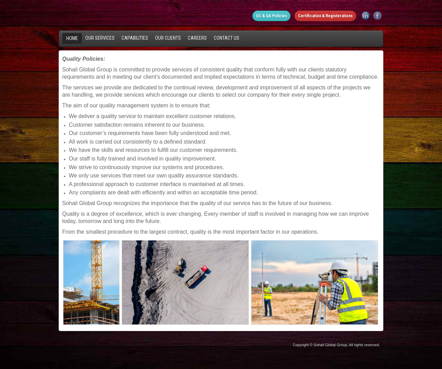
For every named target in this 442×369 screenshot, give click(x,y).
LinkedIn (366, 15)
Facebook (377, 15)
